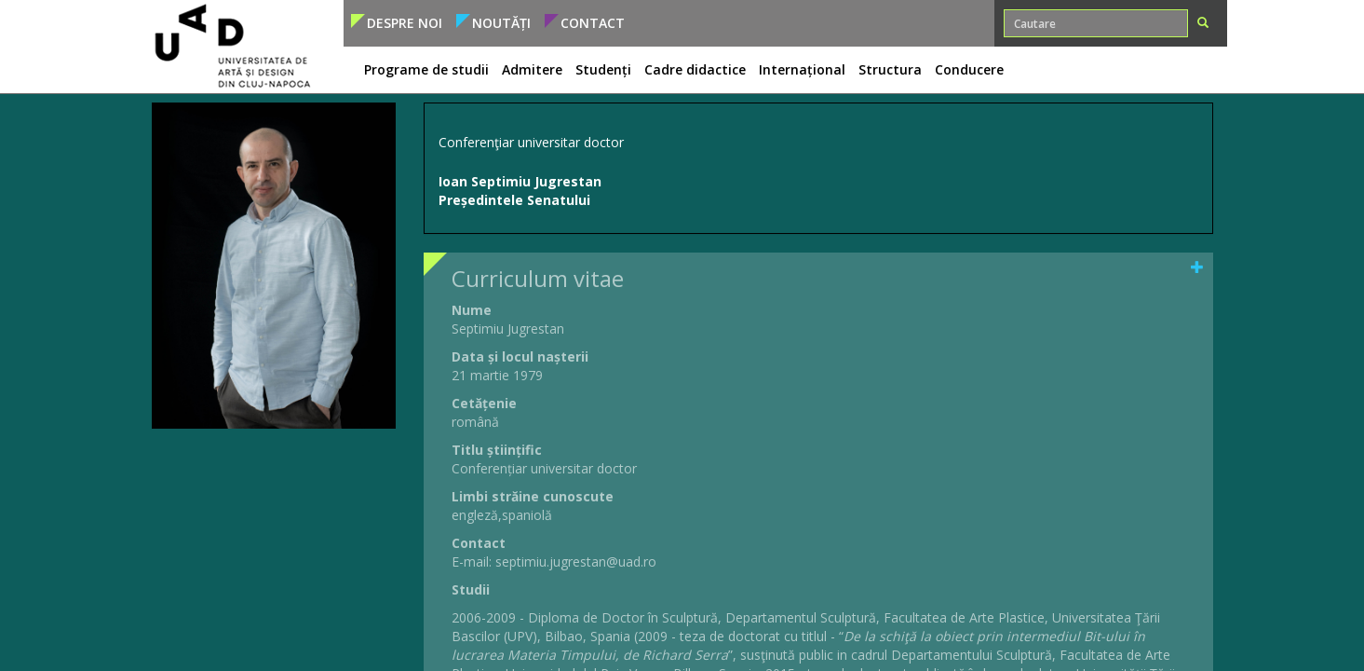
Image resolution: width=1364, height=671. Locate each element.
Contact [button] (592, 23)
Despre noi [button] (404, 23)
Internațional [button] (802, 69)
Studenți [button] (603, 69)
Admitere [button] (532, 69)
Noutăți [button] (501, 23)
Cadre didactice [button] (695, 69)
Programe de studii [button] (426, 69)
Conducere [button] (969, 69)
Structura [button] (890, 69)
